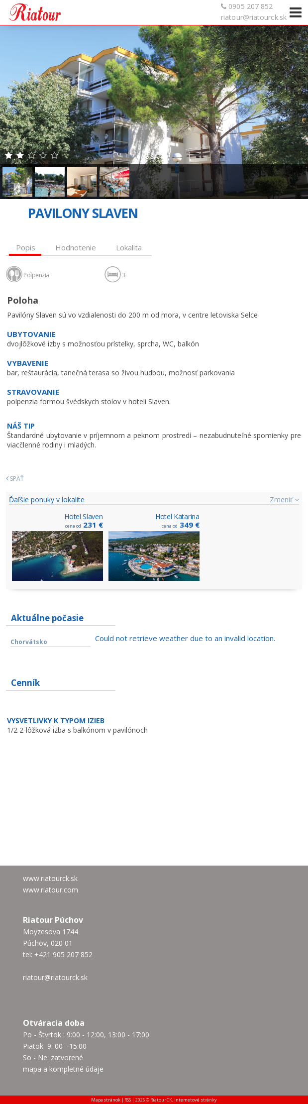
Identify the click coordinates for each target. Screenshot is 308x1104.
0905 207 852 (250, 6)
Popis (25, 247)
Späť (15, 478)
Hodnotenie (75, 247)
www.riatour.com (50, 889)
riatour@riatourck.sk (254, 17)
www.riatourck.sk (50, 878)
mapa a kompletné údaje (63, 1069)
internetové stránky (195, 1100)
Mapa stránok (105, 1100)
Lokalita (129, 247)
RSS (127, 1100)
